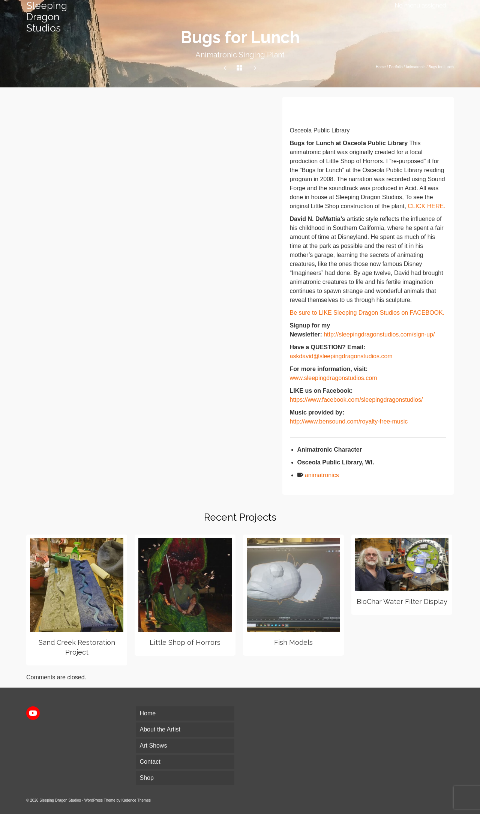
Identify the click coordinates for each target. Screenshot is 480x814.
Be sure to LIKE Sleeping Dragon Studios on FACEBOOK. (367, 312)
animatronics (322, 475)
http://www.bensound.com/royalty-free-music (349, 421)
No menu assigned (420, 5)
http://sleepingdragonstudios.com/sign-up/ (379, 334)
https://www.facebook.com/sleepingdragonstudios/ (356, 399)
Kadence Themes (136, 800)
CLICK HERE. (426, 206)
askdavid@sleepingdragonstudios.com (341, 356)
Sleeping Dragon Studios (46, 17)
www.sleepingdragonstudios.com (333, 378)
